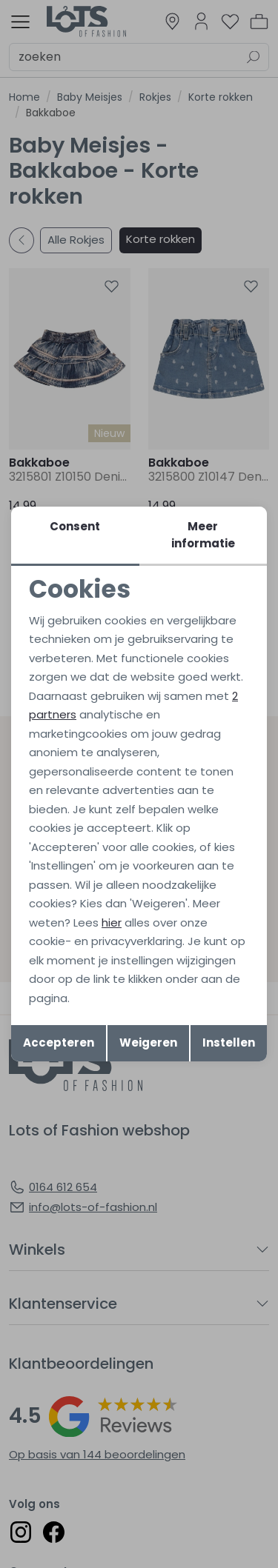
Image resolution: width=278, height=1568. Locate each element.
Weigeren (148, 1042)
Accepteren (58, 1042)
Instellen (228, 1042)
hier (112, 922)
